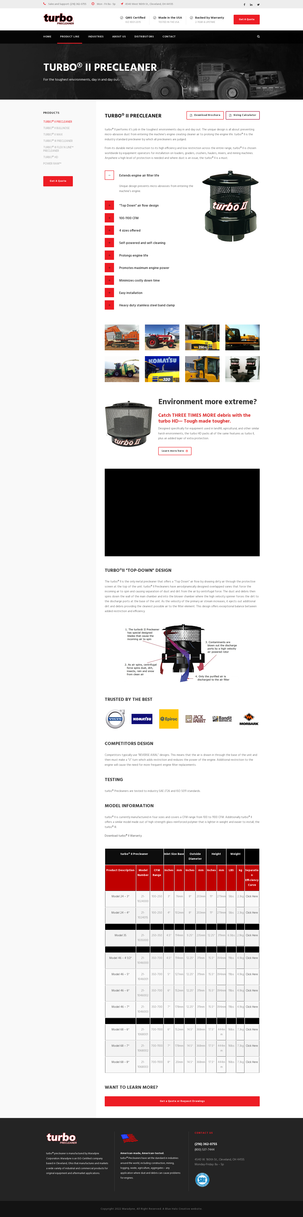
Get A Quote (246, 19)
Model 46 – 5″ (120, 974)
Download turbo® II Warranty (123, 836)
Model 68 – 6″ (120, 1029)
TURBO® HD (50, 157)
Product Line (69, 36)
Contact (169, 36)
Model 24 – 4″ (120, 912)
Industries (95, 36)
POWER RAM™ (52, 163)
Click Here (252, 896)
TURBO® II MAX (53, 134)
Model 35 (120, 935)
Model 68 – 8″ (120, 1062)
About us (119, 36)
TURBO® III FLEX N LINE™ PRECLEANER (58, 149)
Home (47, 36)
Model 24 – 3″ (120, 896)
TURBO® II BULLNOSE (56, 128)
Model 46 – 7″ (120, 1007)
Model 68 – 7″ (120, 1046)
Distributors (144, 36)
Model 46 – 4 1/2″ (120, 958)
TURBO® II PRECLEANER (57, 122)
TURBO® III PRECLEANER (58, 141)
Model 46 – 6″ (120, 990)
